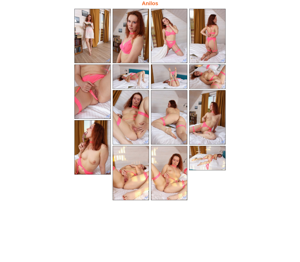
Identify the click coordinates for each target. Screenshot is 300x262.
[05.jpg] (92, 91)
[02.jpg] (131, 36)
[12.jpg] (92, 147)
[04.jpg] (207, 36)
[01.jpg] (92, 36)
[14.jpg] (169, 173)
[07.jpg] (169, 76)
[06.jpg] (131, 76)
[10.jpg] (169, 117)
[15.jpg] (207, 158)
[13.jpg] (131, 173)
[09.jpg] (131, 117)
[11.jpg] (207, 117)
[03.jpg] (169, 36)
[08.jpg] (207, 76)
